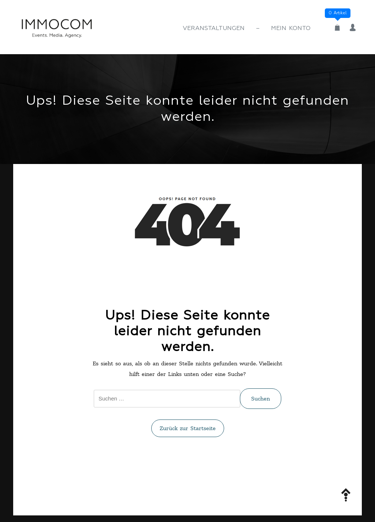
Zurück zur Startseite (188, 428)
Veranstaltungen (214, 28)
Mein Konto (291, 28)
